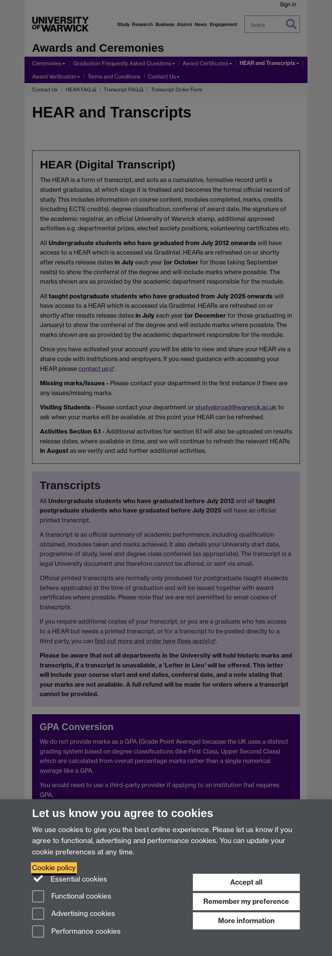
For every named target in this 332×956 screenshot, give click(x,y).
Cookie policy (54, 867)
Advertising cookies (73, 914)
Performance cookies (76, 932)
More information (246, 920)
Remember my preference (246, 901)
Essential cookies (69, 878)
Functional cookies (71, 897)
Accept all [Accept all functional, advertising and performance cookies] (246, 882)
